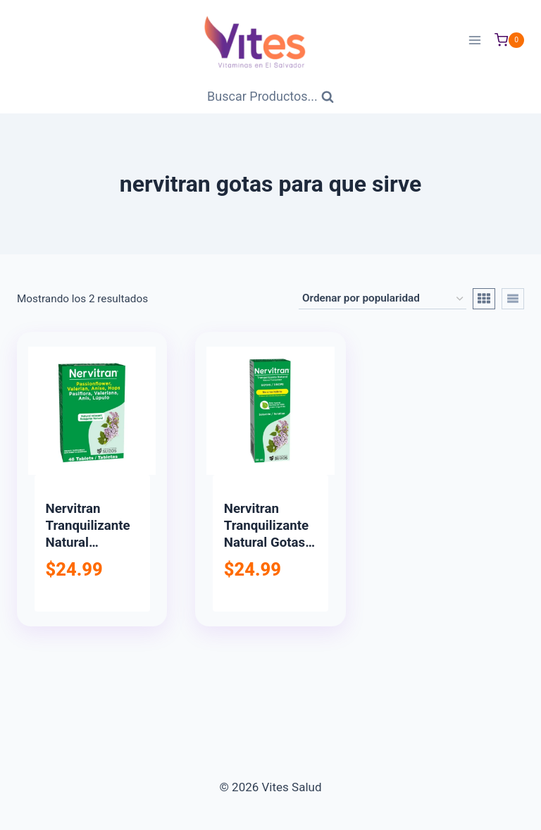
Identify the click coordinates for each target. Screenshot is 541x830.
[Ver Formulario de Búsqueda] (270, 96)
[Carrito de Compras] (509, 40)
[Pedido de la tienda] (382, 298)
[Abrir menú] (474, 40)
